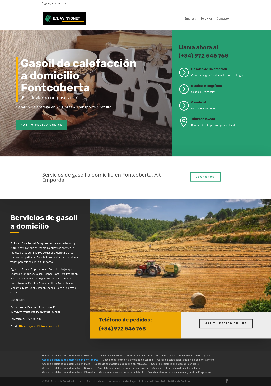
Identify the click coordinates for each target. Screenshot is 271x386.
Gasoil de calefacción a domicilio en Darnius (67, 368)
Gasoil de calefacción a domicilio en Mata (66, 363)
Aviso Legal (130, 381)
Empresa (190, 18)
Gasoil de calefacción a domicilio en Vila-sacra (125, 355)
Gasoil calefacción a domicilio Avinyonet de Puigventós (179, 372)
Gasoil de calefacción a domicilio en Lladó (176, 368)
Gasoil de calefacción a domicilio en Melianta (68, 355)
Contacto (223, 18)
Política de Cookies (178, 381)
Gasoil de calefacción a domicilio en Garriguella (183, 355)
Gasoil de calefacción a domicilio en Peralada (121, 363)
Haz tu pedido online (42, 124)
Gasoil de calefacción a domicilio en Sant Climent (185, 359)
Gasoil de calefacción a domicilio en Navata (123, 368)
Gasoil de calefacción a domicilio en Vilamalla (68, 372)
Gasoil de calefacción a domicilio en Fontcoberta (70, 359)
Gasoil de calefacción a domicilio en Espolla (128, 359)
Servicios (206, 18)
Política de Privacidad (152, 381)
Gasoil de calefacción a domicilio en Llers (175, 363)
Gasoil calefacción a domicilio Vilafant (121, 372)
